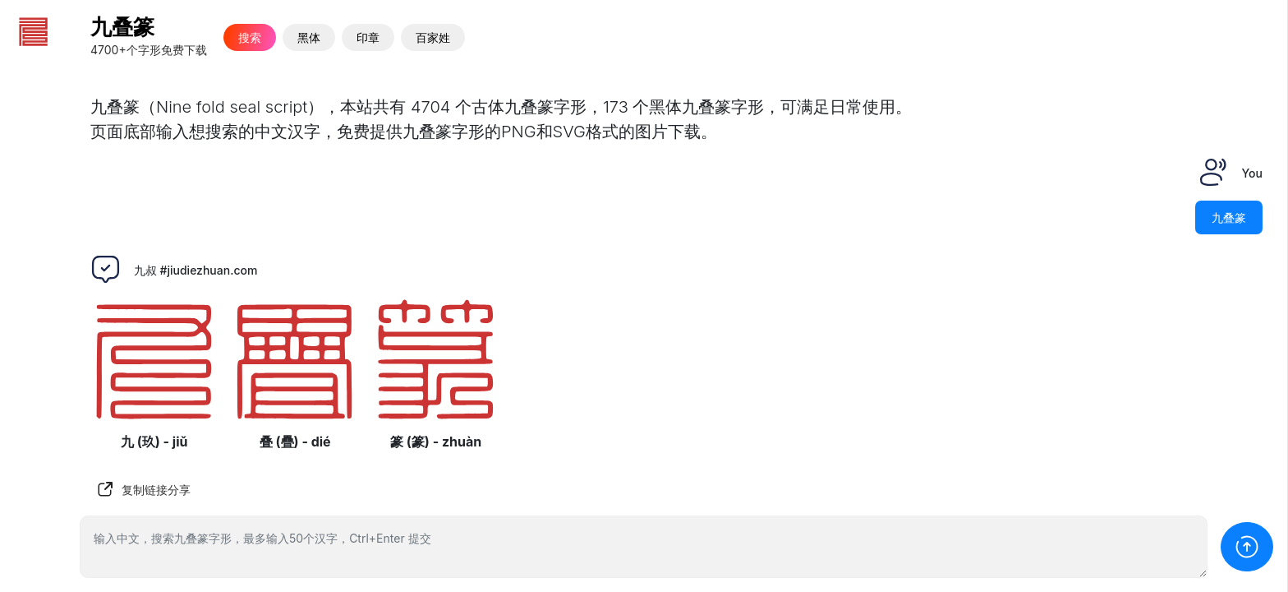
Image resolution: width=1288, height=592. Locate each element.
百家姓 (433, 37)
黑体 (308, 37)
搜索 (249, 37)
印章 (368, 37)
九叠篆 (122, 26)
